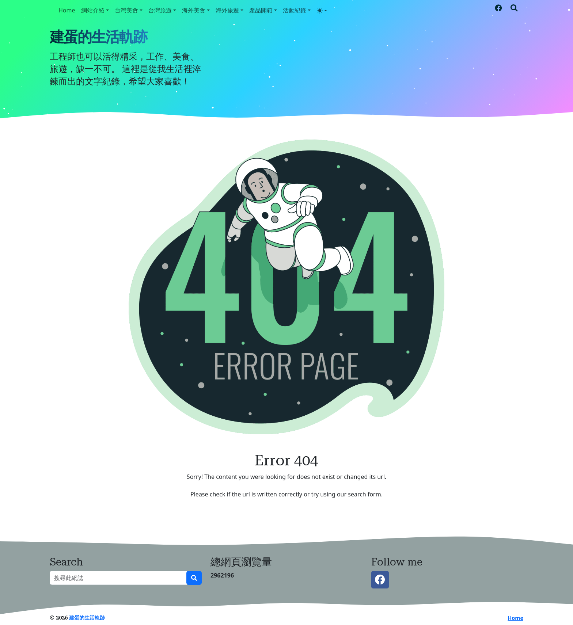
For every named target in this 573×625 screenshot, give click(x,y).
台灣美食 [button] (126, 10)
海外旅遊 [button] (227, 10)
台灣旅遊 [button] (160, 10)
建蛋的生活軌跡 (98, 37)
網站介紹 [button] (93, 10)
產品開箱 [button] (261, 10)
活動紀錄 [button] (294, 10)
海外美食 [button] (193, 10)
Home (66, 10)
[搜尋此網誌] (118, 578)
